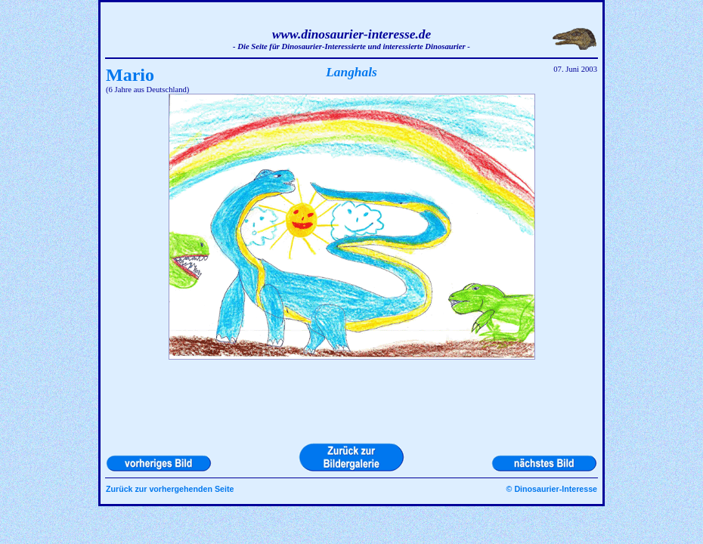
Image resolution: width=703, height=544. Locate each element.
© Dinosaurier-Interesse (551, 488)
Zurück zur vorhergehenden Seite (170, 488)
